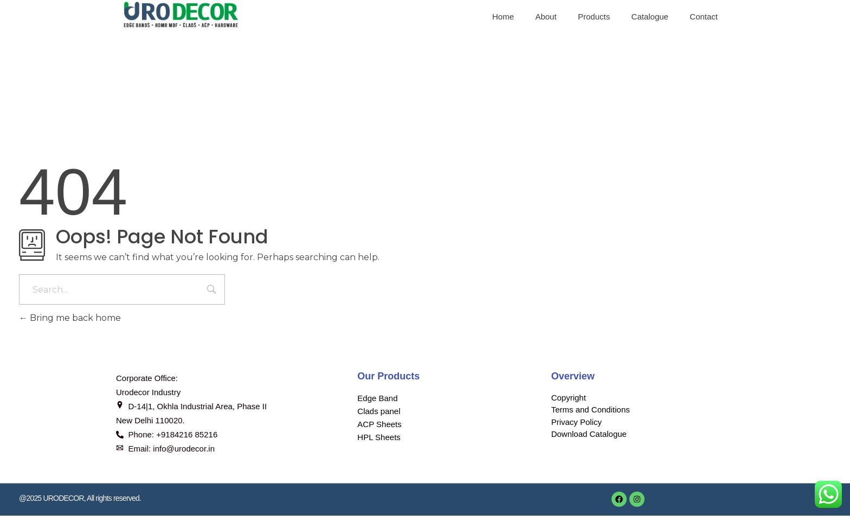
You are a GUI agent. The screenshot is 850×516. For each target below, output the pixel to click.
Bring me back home (70, 318)
